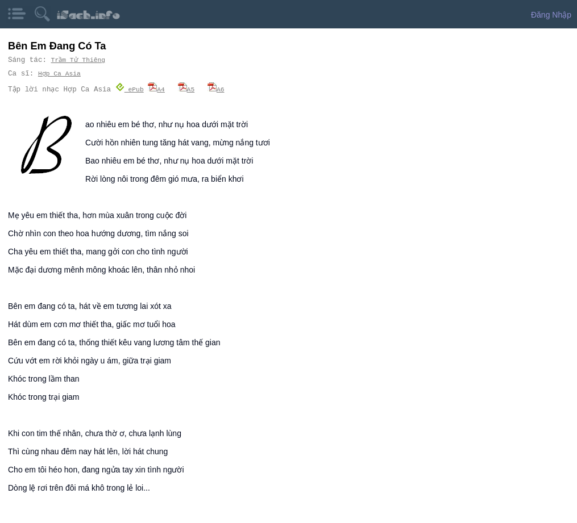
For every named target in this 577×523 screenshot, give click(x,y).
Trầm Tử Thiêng (78, 60)
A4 (156, 89)
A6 (216, 89)
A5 (186, 89)
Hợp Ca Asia (59, 73)
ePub (129, 89)
